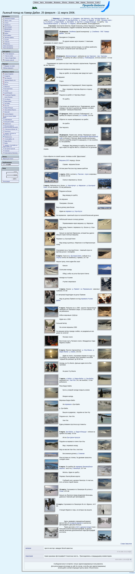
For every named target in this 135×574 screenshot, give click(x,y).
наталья (28, 548)
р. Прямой (90, 20)
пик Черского (85, 18)
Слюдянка (6, 76)
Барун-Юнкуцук (8, 107)
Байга (5, 143)
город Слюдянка (8, 74)
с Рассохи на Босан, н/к (10, 129)
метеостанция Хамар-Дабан (9, 116)
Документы (7, 24)
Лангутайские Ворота (9, 109)
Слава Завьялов (126, 544)
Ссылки (6, 39)
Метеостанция (71, 56)
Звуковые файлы (8, 37)
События (6, 41)
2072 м (5, 82)
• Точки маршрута (8, 53)
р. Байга (72, 352)
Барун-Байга (7, 101)
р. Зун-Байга (69, 22)
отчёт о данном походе (83, 527)
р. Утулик (82, 20)
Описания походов (9, 18)
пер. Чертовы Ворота (98, 18)
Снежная (6, 150)
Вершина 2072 (64, 160)
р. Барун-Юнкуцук (90, 22)
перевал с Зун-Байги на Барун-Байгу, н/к (10, 146)
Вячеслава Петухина (98, 7)
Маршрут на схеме (9, 66)
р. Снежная (80, 453)
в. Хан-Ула (78, 22)
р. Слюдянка (75, 18)
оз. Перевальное (86, 289)
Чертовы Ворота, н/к (9, 80)
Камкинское (7, 123)
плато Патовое (7, 97)
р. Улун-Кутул (71, 185)
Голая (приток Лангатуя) (10, 153)
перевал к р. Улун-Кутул (74, 211)
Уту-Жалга (6, 99)
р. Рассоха (80, 174)
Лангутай (6, 112)
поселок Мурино (8, 114)
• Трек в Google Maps (9, 58)
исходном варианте (76, 523)
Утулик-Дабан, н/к (8, 139)
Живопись (6, 43)
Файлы (5, 33)
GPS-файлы (7, 35)
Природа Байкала (94, 5)
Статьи (5, 22)
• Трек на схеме (8, 55)
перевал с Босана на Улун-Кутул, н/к (9, 134)
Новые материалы (8, 45)
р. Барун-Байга (59, 22)
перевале (68, 404)
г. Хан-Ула (71, 380)
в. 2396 (97, 20)
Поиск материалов (8, 47)
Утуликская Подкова (9, 95)
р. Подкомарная (88, 58)
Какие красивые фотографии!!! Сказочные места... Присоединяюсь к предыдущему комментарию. (78, 556)
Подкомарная (7, 119)
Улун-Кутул (7, 131)
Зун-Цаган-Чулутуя (73, 437)
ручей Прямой (7, 93)
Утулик (5, 90)
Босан (5, 84)
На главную (132, 572)
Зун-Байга (6, 103)
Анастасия (29, 556)
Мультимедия (7, 27)
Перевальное (7, 136)
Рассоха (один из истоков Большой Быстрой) (10, 126)
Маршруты (6, 31)
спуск (86, 174)
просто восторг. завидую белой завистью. (59, 548)
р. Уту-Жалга (48, 22)
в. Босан (52, 20)
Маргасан (6, 86)
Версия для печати (8, 158)
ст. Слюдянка (65, 18)
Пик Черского (7, 78)
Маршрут (56, 18)
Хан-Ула (6, 105)
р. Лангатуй (63, 23)
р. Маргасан (61, 20)
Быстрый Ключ (8, 88)
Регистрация (6, 181)
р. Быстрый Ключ (72, 20)
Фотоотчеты (7, 29)
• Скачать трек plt (8, 60)
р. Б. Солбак (83, 115)
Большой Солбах (8, 121)
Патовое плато (106, 20)
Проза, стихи (7, 20)
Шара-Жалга (7, 141)
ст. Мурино (72, 23)
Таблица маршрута (8, 68)
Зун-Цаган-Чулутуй (9, 148)
